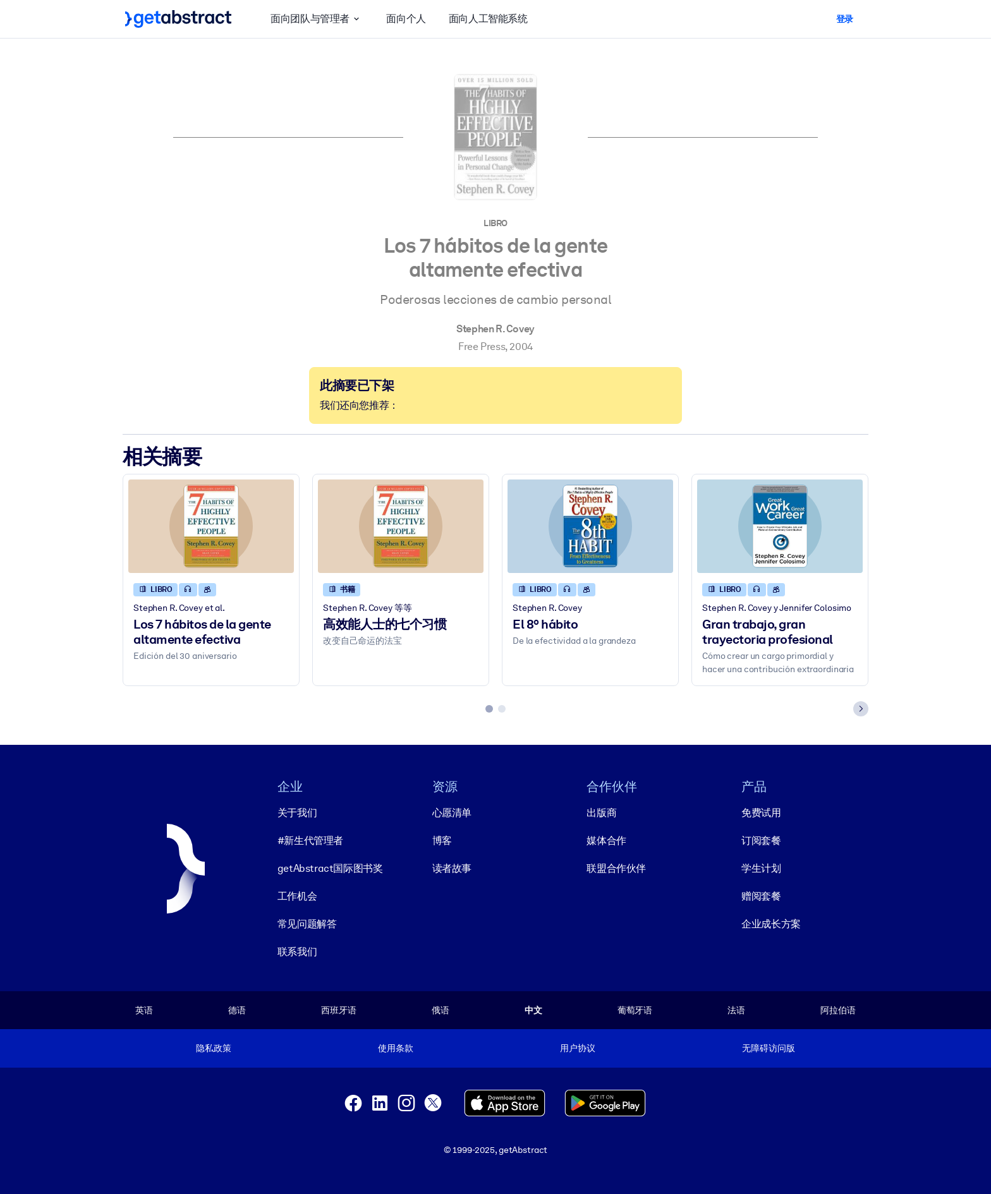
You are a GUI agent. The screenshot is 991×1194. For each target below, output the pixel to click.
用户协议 (577, 1048)
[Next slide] (860, 709)
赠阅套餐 (761, 896)
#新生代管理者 (310, 841)
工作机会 (297, 896)
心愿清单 (451, 813)
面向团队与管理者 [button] (317, 19)
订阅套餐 (761, 841)
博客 (442, 841)
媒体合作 (606, 841)
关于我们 (297, 813)
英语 (144, 1010)
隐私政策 (213, 1048)
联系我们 (297, 952)
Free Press (481, 347)
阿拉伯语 (837, 1010)
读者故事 (451, 868)
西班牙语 (338, 1010)
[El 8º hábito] (590, 526)
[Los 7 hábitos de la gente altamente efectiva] (211, 526)
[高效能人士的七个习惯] (400, 526)
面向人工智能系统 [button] (488, 19)
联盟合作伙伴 (616, 868)
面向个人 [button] (405, 19)
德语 (237, 1010)
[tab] (489, 709)
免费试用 (761, 813)
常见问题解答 (307, 924)
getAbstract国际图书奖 (330, 868)
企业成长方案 (771, 924)
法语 (736, 1010)
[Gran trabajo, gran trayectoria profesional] (780, 526)
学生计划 (761, 868)
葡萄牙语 (634, 1010)
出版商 (601, 813)
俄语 (440, 1010)
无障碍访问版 (768, 1048)
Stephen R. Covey (495, 329)
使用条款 (395, 1048)
